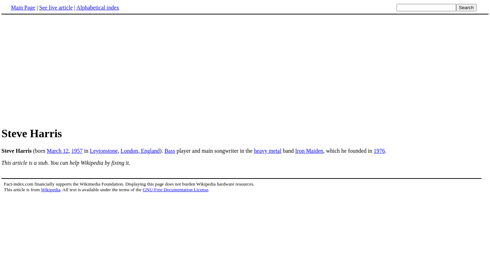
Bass (169, 151)
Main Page (23, 8)
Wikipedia (50, 189)
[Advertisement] (245, 70)
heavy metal (268, 151)
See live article (56, 8)
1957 (77, 151)
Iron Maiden (309, 151)
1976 (379, 151)
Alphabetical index (97, 8)
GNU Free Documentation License (175, 189)
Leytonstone (104, 151)
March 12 (57, 151)
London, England (140, 151)
